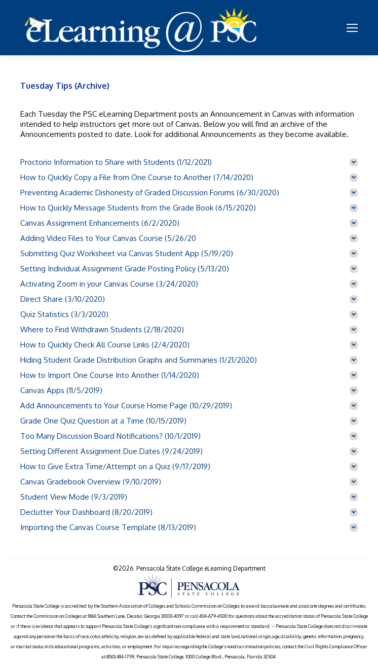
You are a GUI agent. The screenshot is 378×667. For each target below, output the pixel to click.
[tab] (189, 162)
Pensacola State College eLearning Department (201, 568)
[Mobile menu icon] (352, 27)
